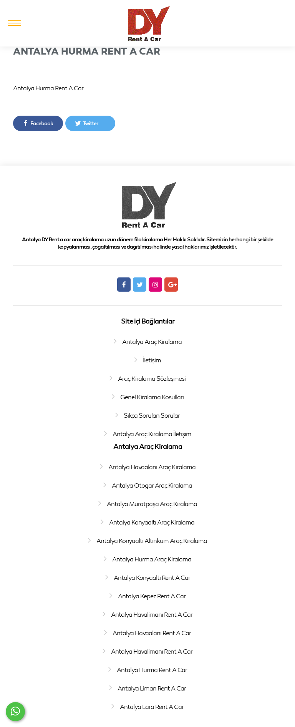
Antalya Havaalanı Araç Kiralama (152, 467)
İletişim (152, 360)
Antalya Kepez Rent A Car (152, 596)
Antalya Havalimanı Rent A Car (151, 614)
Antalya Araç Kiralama (152, 341)
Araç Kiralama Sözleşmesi (152, 378)
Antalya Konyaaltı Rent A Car (152, 577)
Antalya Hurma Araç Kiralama (151, 559)
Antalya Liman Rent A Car (152, 688)
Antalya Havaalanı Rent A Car (152, 633)
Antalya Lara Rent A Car (152, 706)
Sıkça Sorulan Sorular (152, 415)
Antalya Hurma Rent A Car (152, 670)
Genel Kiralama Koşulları (152, 397)
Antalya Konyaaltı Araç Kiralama (151, 522)
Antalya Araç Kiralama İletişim (152, 434)
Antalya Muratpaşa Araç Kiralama (152, 504)
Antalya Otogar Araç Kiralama (152, 485)
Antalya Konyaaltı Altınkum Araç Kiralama (151, 540)
